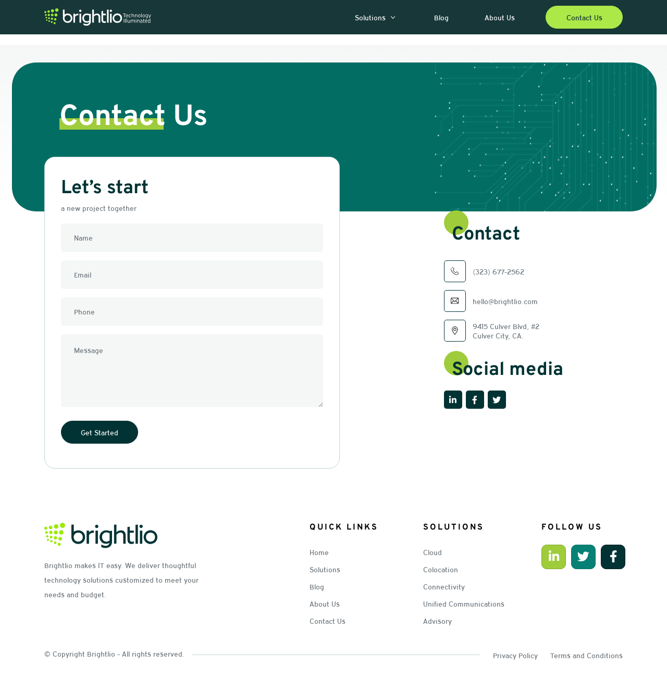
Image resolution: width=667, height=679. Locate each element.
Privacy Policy (515, 652)
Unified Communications (463, 602)
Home (319, 552)
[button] (392, 17)
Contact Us (327, 618)
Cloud (432, 552)
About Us (325, 602)
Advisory (437, 618)
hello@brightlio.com (505, 301)
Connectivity (444, 585)
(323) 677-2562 (498, 271)
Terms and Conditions (586, 652)
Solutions (325, 568)
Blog (317, 585)
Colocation (440, 568)
